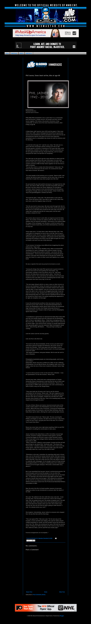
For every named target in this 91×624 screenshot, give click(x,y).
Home (7, 53)
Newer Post (29, 592)
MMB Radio (14, 53)
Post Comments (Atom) (39, 594)
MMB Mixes (29, 53)
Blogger (62, 615)
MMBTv (22, 53)
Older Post (62, 592)
